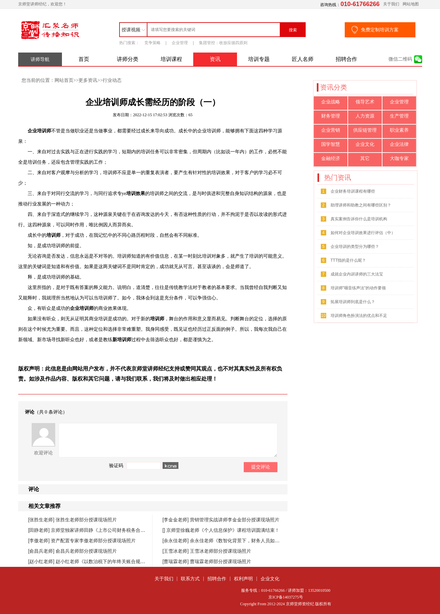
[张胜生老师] (42, 519)
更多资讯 (87, 80)
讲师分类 (127, 59)
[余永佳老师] (176, 540)
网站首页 (64, 80)
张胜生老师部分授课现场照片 (86, 519)
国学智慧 (330, 144)
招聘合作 (346, 59)
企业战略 (330, 101)
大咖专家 (399, 158)
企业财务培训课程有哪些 (353, 191)
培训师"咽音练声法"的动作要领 (358, 288)
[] (165, 530)
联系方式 (190, 578)
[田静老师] (39, 530)
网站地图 (411, 4)
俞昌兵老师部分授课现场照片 (86, 551)
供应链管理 (365, 130)
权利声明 (243, 578)
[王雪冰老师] (176, 551)
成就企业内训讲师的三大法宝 (357, 274)
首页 (83, 59)
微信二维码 (400, 59)
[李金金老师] (176, 519)
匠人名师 (302, 59)
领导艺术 (365, 101)
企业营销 (330, 130)
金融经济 (330, 158)
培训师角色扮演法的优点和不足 (359, 315)
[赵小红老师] (42, 561)
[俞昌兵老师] (42, 551)
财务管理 (330, 116)
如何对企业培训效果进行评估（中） (363, 232)
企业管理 (180, 42)
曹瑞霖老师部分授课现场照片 (220, 561)
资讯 (215, 59)
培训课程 (171, 59)
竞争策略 (152, 42)
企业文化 (365, 144)
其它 (365, 158)
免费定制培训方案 (380, 29)
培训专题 (259, 59)
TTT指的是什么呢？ (348, 260)
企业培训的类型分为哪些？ (355, 246)
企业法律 (399, 144)
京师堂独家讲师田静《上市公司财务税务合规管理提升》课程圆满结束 (124, 530)
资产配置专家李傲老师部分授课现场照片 (93, 540)
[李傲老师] (39, 540)
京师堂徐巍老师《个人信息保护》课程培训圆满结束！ (222, 530)
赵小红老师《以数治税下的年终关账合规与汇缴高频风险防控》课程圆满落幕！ (138, 561)
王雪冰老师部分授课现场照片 (220, 551)
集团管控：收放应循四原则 (223, 42)
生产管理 (399, 116)
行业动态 (112, 80)
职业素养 (399, 130)
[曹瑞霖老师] (176, 561)
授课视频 (131, 29)
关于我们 (391, 4)
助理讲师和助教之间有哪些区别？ (361, 205)
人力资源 (365, 116)
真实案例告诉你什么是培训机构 (359, 219)
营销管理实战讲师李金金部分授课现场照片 (234, 519)
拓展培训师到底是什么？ (353, 301)
